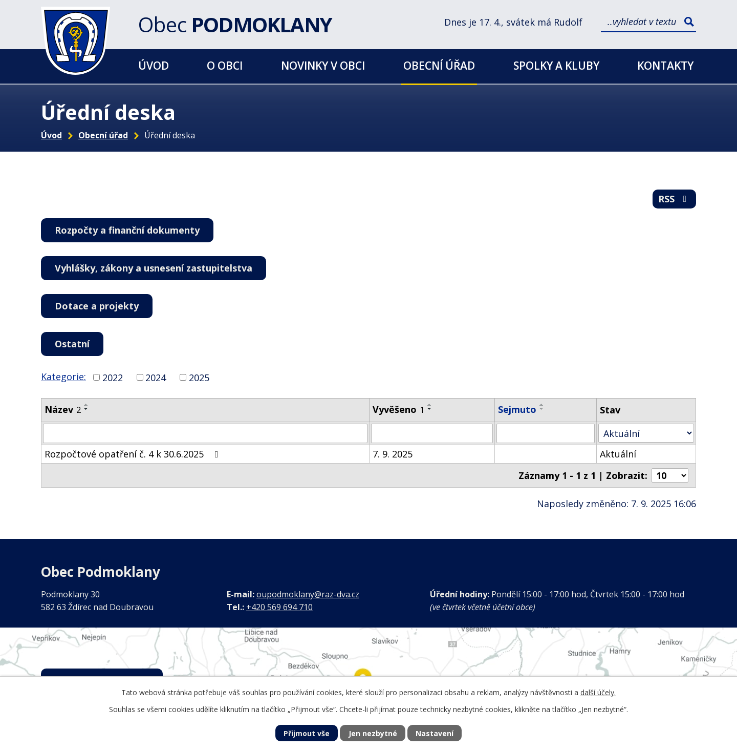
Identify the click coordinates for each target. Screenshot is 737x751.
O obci (225, 65)
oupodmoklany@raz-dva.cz (307, 594)
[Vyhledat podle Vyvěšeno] (432, 433)
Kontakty (665, 65)
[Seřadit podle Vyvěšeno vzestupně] (430, 405)
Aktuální (618, 454)
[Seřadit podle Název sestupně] (86, 409)
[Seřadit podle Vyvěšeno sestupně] (430, 409)
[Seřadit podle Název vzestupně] (86, 405)
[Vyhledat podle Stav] (646, 433)
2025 (199, 377)
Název (63, 409)
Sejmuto (517, 409)
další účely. (598, 692)
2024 (155, 377)
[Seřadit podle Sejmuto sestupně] (542, 409)
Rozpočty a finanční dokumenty (127, 230)
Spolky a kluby (556, 65)
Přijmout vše (307, 733)
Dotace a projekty (97, 306)
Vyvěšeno (398, 409)
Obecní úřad (439, 65)
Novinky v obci (323, 65)
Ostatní (72, 344)
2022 (112, 377)
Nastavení (434, 733)
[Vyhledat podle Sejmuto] (545, 433)
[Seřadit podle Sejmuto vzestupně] (542, 405)
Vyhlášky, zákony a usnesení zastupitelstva (153, 268)
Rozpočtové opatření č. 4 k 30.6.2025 (134, 454)
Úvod (153, 65)
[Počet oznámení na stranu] (670, 475)
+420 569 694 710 (279, 607)
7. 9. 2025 (393, 454)
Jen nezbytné (373, 733)
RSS (674, 199)
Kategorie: (63, 376)
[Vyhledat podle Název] (205, 433)
